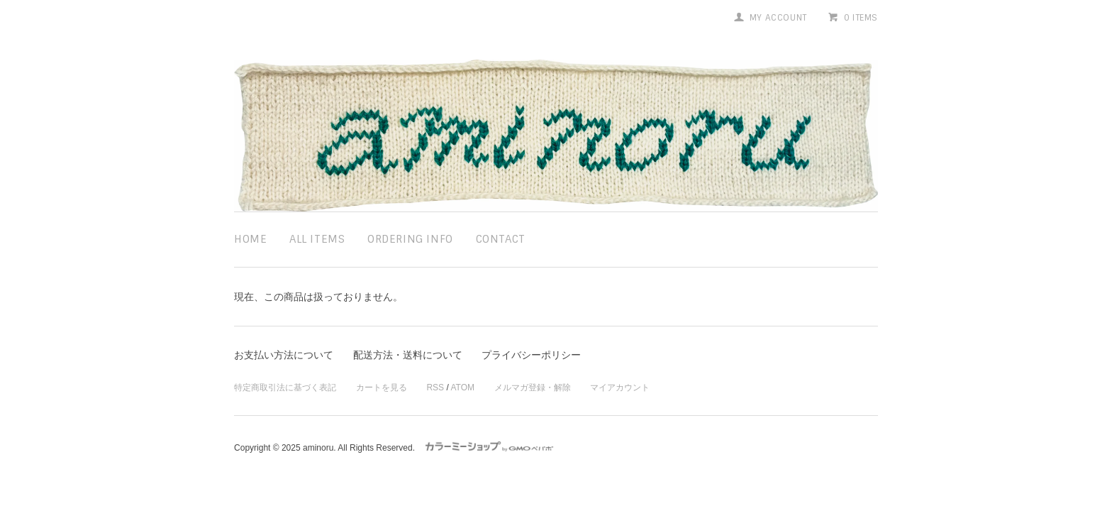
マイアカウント (620, 387)
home (250, 239)
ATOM (462, 387)
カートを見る (381, 387)
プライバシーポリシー (531, 355)
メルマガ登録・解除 (532, 387)
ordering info (410, 239)
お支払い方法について (283, 355)
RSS (435, 387)
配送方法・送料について (407, 355)
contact (501, 239)
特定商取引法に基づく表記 (285, 387)
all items (317, 239)
